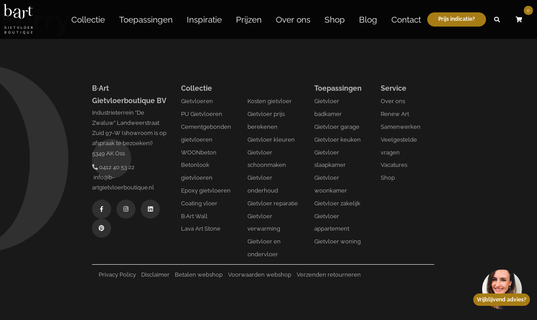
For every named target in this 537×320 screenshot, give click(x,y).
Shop (335, 19)
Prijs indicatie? (456, 18)
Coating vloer (199, 203)
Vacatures (394, 165)
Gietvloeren (197, 101)
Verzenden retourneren (329, 274)
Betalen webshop (199, 274)
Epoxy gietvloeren (206, 190)
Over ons (293, 19)
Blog (368, 19)
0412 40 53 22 (113, 167)
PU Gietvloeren (201, 114)
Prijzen (249, 19)
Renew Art (395, 114)
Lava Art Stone (200, 228)
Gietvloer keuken (337, 139)
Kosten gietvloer (269, 101)
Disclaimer (155, 274)
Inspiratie (204, 19)
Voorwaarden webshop (259, 274)
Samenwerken (401, 126)
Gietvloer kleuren (271, 139)
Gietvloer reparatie (272, 203)
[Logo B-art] (18, 19)
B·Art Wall (194, 216)
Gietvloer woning (337, 241)
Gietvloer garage (336, 126)
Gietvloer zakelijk (337, 203)
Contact (406, 19)
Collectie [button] (88, 19)
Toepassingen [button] (146, 19)
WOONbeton (198, 152)
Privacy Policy (117, 274)
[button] (497, 19)
